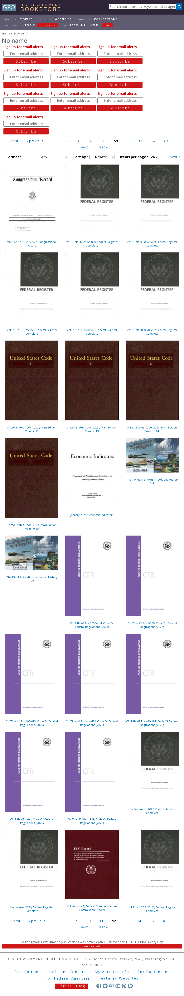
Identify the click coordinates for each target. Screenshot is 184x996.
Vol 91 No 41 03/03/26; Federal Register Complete (152, 331)
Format (13, 157)
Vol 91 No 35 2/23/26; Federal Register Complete (152, 909)
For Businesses (154, 971)
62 (154, 141)
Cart (107, 25)
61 (141, 141)
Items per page (133, 157)
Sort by (80, 157)
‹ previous (35, 141)
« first (13, 141)
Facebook (98, 986)
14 (139, 921)
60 (128, 141)
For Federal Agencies (67, 978)
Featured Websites (119, 978)
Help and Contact (67, 971)
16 (164, 921)
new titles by (32, 25)
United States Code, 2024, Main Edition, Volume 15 (32, 526)
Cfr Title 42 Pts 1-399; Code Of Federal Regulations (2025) (152, 625)
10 (89, 921)
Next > (175, 157)
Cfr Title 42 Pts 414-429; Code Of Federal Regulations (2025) (92, 723)
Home (6, 33)
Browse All (17, 19)
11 (101, 921)
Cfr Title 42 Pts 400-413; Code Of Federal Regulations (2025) (32, 723)
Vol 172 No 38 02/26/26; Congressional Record (31, 243)
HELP (94, 25)
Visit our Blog (71, 986)
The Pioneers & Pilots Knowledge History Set (152, 481)
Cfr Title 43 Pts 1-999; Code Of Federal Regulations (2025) (91, 821)
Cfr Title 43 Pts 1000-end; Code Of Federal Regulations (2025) (92, 625)
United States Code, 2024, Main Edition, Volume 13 (92, 429)
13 (126, 921)
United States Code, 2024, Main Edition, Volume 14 (152, 429)
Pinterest (124, 986)
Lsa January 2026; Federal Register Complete (32, 909)
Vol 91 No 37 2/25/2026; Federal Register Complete (92, 243)
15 (152, 921)
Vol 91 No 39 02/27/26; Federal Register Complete (32, 331)
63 (166, 141)
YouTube (117, 986)
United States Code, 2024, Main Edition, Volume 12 (32, 429)
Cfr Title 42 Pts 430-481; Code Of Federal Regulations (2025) (152, 723)
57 (91, 141)
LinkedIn (130, 986)
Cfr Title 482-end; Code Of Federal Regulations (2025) (32, 821)
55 (65, 141)
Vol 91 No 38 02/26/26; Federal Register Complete (152, 243)
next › (85, 147)
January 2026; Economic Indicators (92, 515)
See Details (92, 946)
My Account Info (112, 971)
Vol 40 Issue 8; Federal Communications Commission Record (92, 908)
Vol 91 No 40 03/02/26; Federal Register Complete (92, 331)
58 (103, 141)
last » (103, 147)
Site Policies (27, 971)
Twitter (105, 986)
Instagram (111, 986)
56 (78, 141)
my (74, 25)
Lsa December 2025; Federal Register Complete (152, 811)
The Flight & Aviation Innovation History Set (31, 579)
